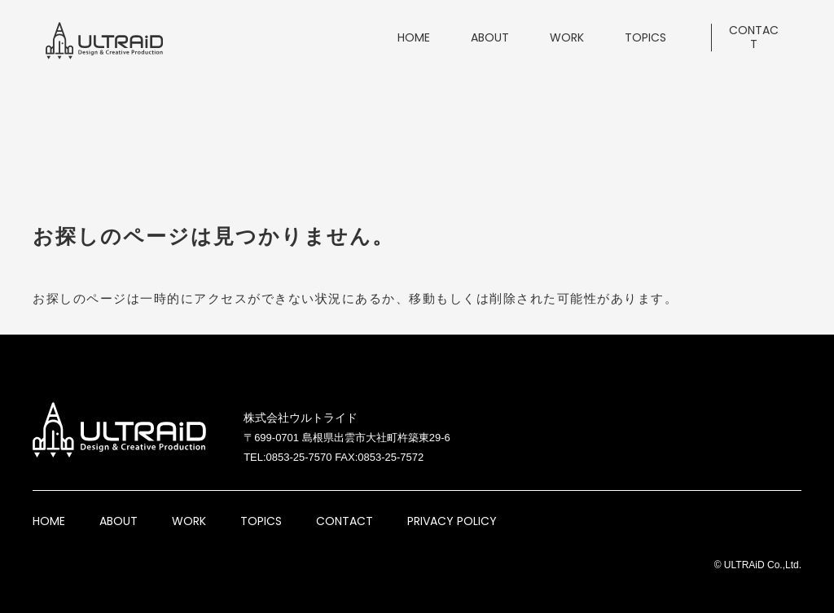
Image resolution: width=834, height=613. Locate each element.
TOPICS (261, 521)
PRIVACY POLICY (452, 521)
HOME (49, 521)
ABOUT (118, 521)
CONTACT (344, 521)
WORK (189, 521)
